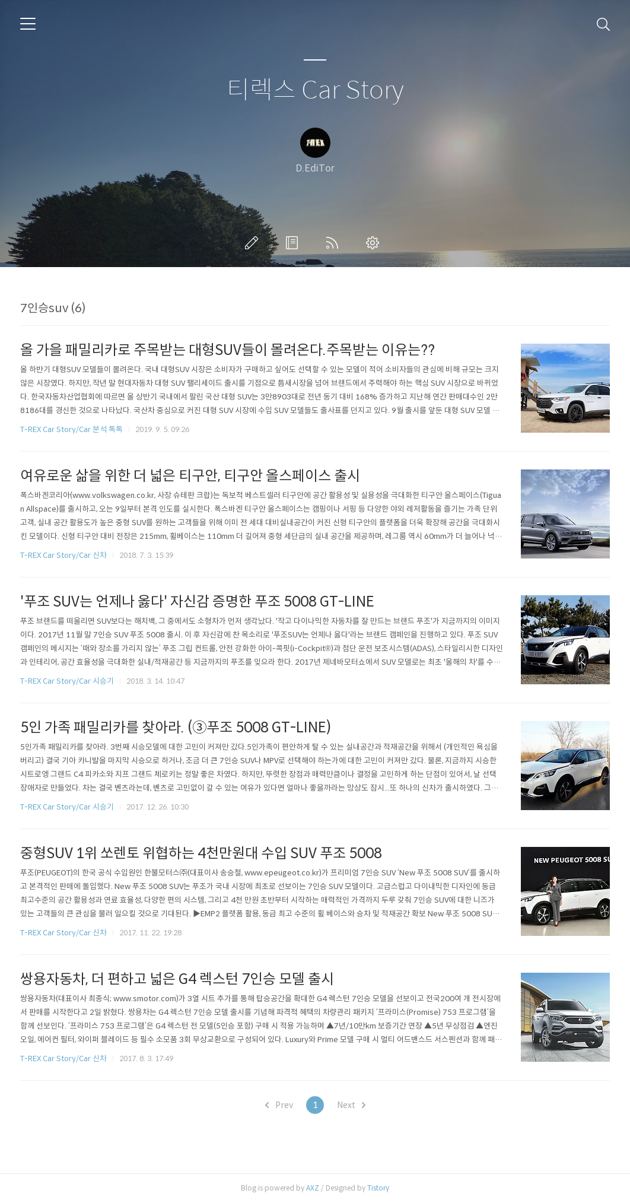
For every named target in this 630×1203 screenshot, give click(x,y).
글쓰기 (254, 243)
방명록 (294, 243)
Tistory (378, 1187)
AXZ (312, 1187)
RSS (334, 243)
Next (351, 1105)
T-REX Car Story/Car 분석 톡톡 (71, 429)
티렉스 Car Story (315, 90)
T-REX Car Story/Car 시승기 (67, 681)
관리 (375, 243)
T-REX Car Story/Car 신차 (63, 555)
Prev (279, 1105)
